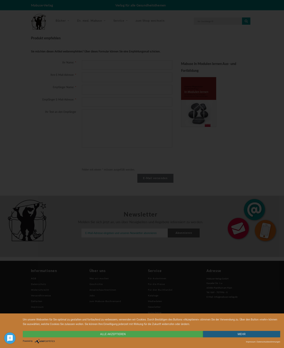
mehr (242, 334)
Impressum (251, 342)
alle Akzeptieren (113, 334)
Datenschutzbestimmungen (268, 342)
